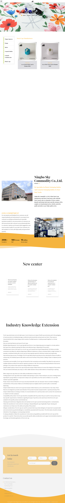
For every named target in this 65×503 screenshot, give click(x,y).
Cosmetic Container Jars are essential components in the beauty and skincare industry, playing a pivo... (12, 287)
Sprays (6, 47)
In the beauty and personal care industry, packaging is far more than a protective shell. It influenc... (32, 288)
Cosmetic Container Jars (8, 56)
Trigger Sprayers (9, 39)
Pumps (6, 43)
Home (24, 15)
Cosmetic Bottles (9, 51)
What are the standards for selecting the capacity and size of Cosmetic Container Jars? (52, 285)
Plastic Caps (34, 15)
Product (28, 15)
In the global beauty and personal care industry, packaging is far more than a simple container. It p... (52, 288)
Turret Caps (27, 61)
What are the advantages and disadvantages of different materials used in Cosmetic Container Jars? (32, 285)
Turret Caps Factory (48, 198)
